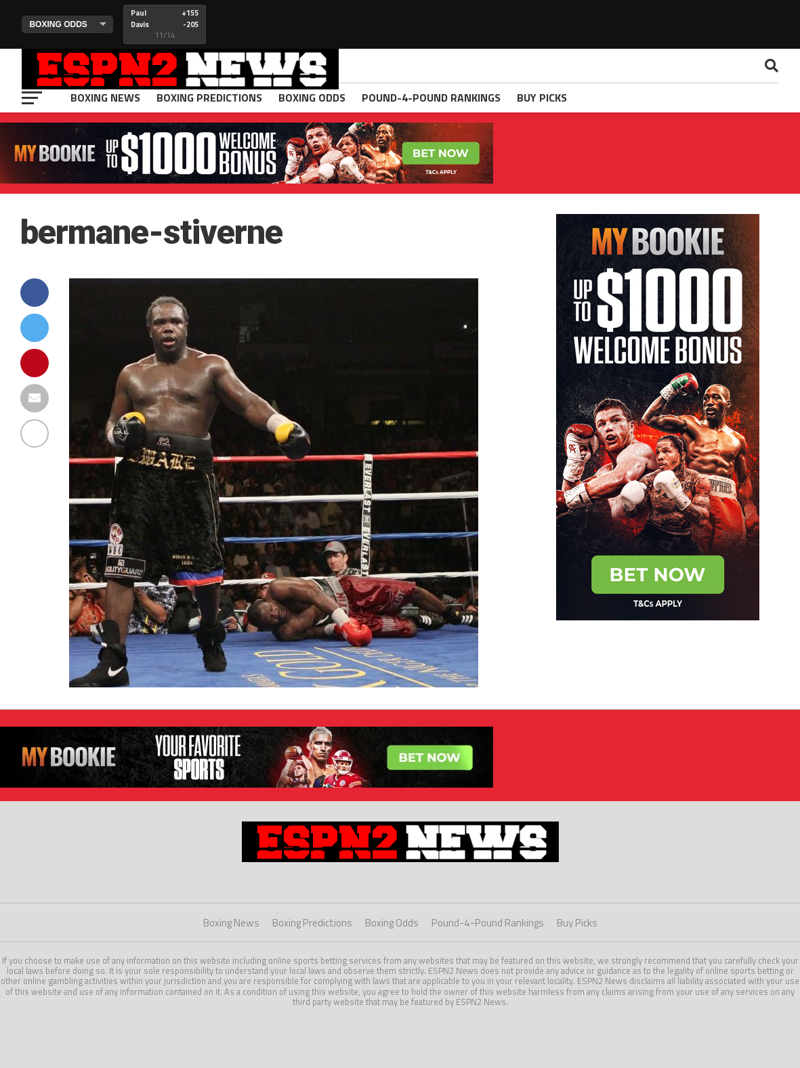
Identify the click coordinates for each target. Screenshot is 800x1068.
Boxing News (105, 97)
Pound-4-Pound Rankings (431, 97)
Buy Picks (542, 97)
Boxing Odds (311, 97)
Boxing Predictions (209, 97)
